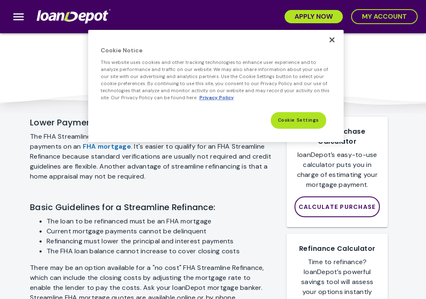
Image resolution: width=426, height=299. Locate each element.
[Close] (332, 40)
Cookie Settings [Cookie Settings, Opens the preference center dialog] (299, 120)
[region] (216, 86)
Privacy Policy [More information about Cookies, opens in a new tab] (216, 98)
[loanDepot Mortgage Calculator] (337, 206)
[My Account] (384, 16)
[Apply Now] (314, 16)
